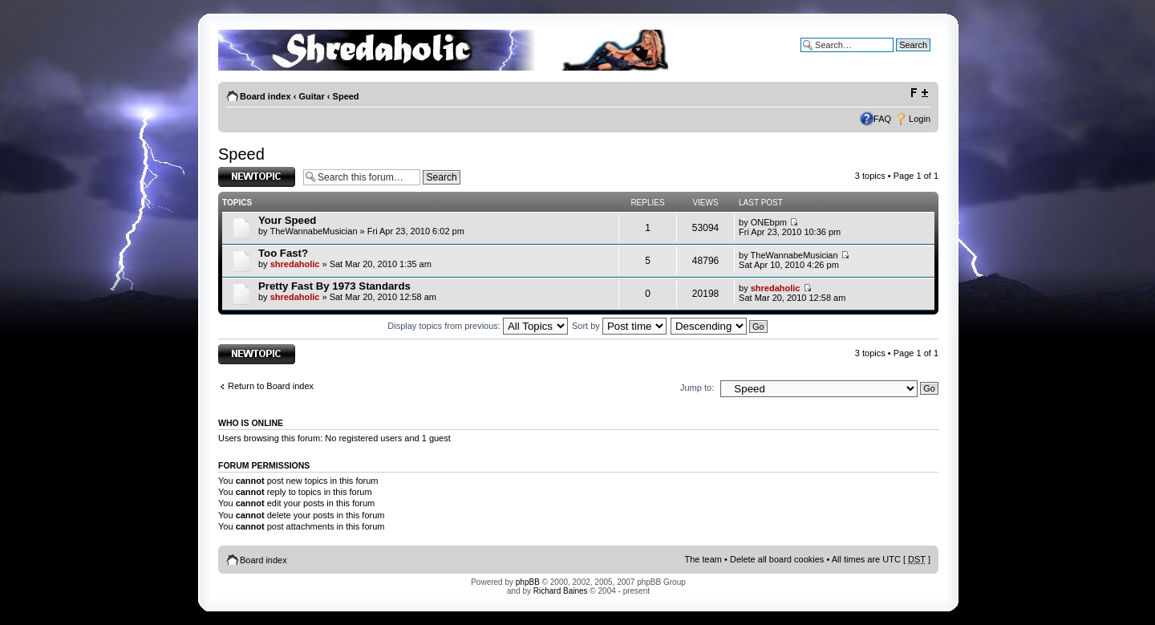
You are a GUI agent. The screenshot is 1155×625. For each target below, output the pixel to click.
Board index (265, 96)
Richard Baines (560, 590)
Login (919, 119)
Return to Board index (271, 386)
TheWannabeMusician (313, 231)
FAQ (882, 119)
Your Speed (287, 220)
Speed (346, 96)
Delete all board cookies (777, 559)
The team (703, 559)
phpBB (528, 582)
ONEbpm (769, 222)
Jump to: (697, 387)
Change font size (918, 93)
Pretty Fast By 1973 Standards (334, 286)
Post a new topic (256, 177)
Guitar (311, 96)
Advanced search (896, 57)
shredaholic (295, 264)
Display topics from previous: (477, 326)
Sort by (619, 326)
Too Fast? (283, 253)
